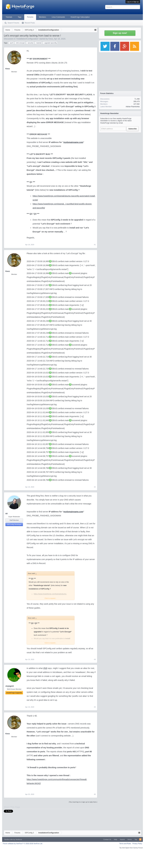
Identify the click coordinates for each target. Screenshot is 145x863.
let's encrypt (19, 43)
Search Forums (13, 23)
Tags (19, 17)
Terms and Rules (125, 843)
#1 (95, 244)
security (30, 43)
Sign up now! (120, 33)
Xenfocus (18, 839)
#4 (95, 707)
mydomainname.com (73, 142)
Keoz (50, 39)
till (6, 513)
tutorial (38, 43)
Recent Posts (30, 23)
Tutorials (9, 17)
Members (42, 17)
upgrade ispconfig (50, 43)
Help (115, 839)
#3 (95, 659)
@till (45, 668)
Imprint (122, 839)
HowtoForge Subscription (80, 17)
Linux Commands (58, 17)
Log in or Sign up (133, 2)
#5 (95, 794)
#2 (95, 487)
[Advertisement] (120, 152)
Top (136, 839)
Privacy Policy (137, 843)
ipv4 (11, 43)
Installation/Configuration (27, 39)
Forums (30, 17)
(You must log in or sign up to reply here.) (83, 802)
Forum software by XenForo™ (23, 843)
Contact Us (107, 839)
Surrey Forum (138, 848)
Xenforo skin (8, 839)
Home (130, 839)
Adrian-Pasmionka (133, 107)
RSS (140, 839)
